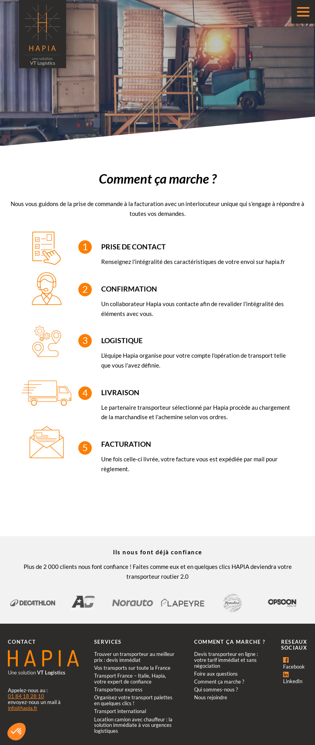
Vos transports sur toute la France (132, 668)
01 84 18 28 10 (26, 696)
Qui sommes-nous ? (216, 689)
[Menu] (303, 12)
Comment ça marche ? (219, 681)
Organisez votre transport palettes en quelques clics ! (133, 700)
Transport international (120, 711)
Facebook (294, 663)
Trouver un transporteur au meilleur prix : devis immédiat (134, 657)
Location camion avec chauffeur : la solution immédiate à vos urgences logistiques (133, 725)
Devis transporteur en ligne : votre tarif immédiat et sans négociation (226, 660)
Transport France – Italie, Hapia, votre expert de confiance (130, 679)
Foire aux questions (216, 674)
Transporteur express (118, 689)
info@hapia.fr (22, 708)
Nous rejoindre (210, 697)
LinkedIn (292, 678)
